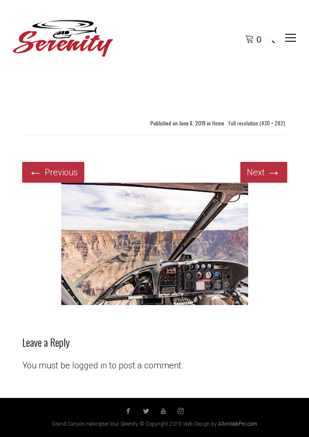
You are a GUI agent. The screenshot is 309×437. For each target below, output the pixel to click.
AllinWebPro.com (237, 424)
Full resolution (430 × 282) (257, 123)
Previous (53, 172)
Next (264, 172)
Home (218, 123)
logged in (89, 365)
